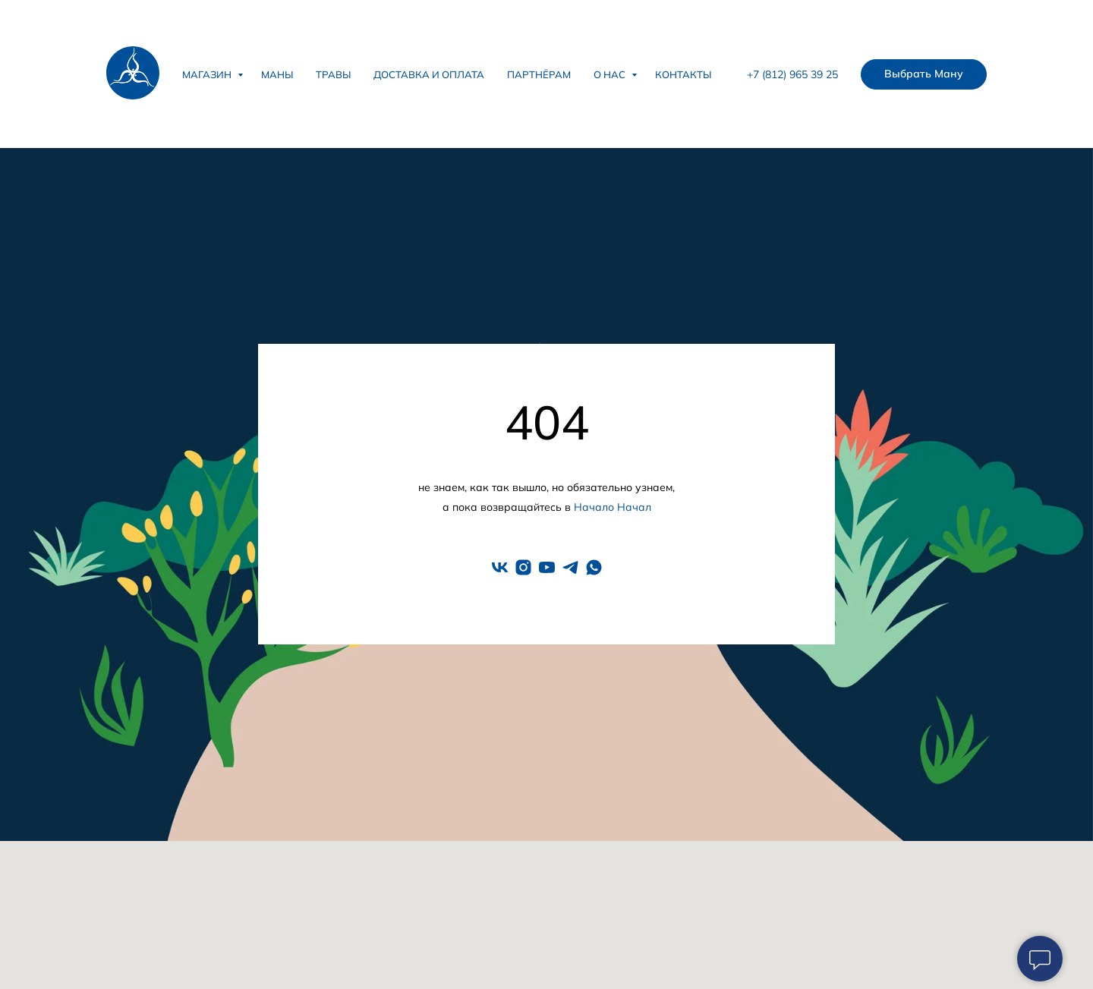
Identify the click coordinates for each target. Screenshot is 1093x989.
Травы (333, 74)
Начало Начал (612, 507)
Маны (277, 74)
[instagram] (523, 567)
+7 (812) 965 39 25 (792, 74)
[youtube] (546, 567)
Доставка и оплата (428, 74)
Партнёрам (539, 74)
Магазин (208, 74)
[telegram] (570, 567)
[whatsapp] (593, 567)
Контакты (683, 74)
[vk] (499, 567)
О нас (611, 74)
